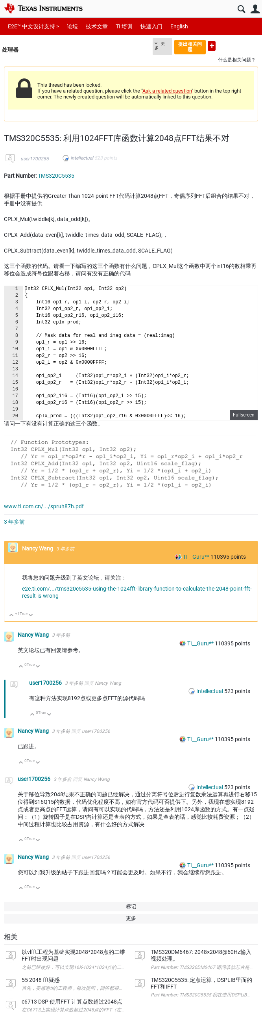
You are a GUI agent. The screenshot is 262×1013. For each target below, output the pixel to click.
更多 (160, 45)
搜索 (241, 9)
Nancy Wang (38, 548)
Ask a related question (167, 91)
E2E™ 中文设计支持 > (33, 26)
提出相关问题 (190, 46)
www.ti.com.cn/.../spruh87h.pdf (44, 506)
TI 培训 (124, 26)
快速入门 (151, 26)
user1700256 (34, 159)
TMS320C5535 (56, 176)
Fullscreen (244, 415)
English (179, 26)
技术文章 (97, 26)
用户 (255, 9)
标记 (131, 906)
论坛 (72, 26)
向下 (31, 615)
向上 (11, 615)
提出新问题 (212, 46)
